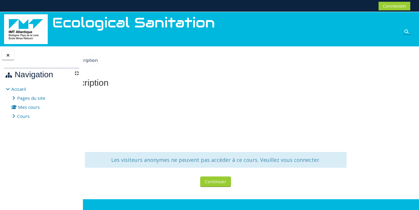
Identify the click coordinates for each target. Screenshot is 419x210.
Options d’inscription (137, 60)
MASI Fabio (126, 117)
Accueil (18, 89)
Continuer (248, 188)
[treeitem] (41, 102)
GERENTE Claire (130, 109)
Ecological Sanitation (113, 96)
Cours (23, 116)
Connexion (394, 6)
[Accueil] (26, 29)
